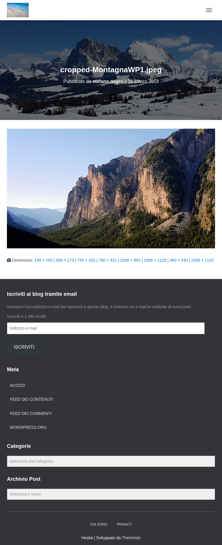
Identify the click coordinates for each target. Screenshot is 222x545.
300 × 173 (65, 260)
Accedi (17, 385)
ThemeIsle (131, 537)
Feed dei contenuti (31, 399)
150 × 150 (43, 260)
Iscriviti (24, 347)
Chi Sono (98, 524)
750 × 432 (86, 260)
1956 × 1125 (155, 260)
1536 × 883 (130, 260)
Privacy (124, 524)
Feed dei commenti (31, 413)
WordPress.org (28, 427)
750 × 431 (108, 260)
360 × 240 (179, 260)
